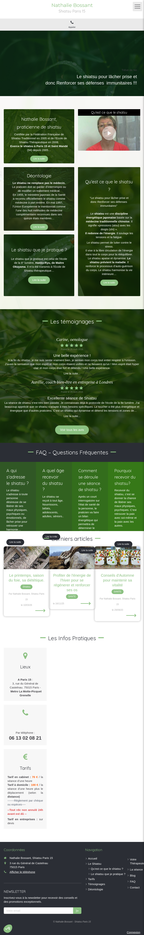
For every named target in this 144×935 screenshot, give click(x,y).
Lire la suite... (72, 373)
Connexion (133, 932)
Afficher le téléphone (22, 872)
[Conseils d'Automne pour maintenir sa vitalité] (117, 557)
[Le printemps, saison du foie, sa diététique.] (26, 557)
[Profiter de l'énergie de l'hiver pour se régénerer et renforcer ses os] (72, 557)
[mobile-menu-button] (137, 6)
